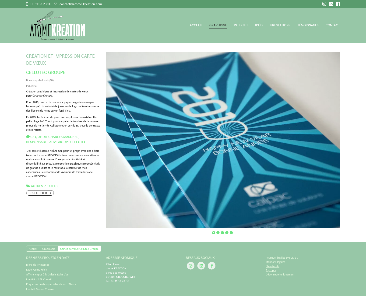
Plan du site (272, 266)
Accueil (196, 25)
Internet (241, 25)
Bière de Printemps (37, 264)
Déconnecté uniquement (280, 274)
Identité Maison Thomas (40, 289)
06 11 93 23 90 (41, 4)
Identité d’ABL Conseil (39, 279)
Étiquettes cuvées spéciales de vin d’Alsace (51, 284)
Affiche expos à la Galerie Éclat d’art (47, 274)
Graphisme (218, 25)
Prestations (280, 25)
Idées (259, 25)
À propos (271, 270)
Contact (333, 25)
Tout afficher (40, 193)
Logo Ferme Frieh (36, 269)
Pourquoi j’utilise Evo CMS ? (282, 257)
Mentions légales (275, 262)
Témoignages (308, 25)
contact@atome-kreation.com (81, 4)
